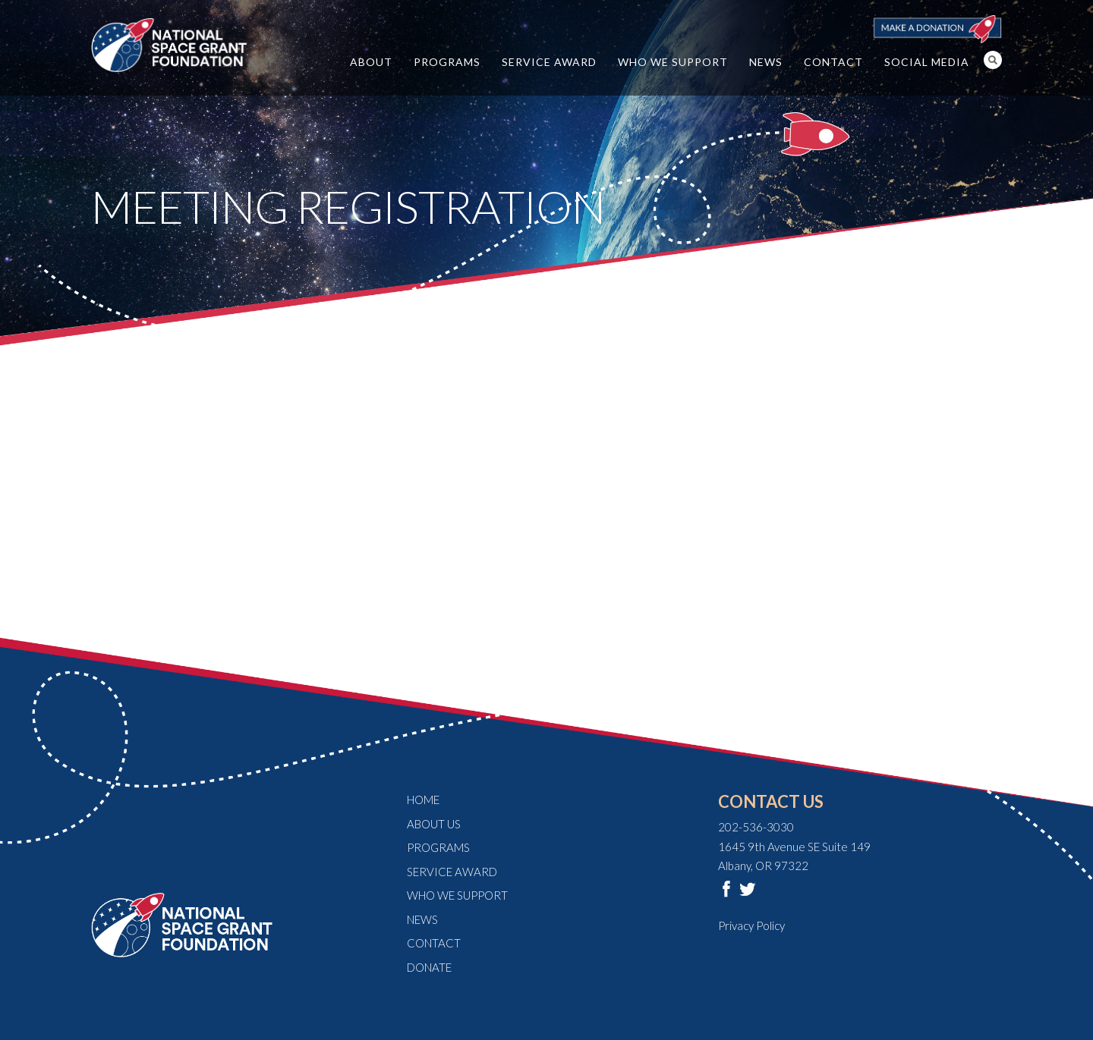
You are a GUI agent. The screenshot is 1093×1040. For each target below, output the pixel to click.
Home (423, 799)
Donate (429, 967)
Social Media (926, 61)
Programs (447, 61)
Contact (833, 61)
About (371, 61)
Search (993, 60)
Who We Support (673, 61)
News (766, 61)
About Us (434, 824)
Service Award (549, 61)
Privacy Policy (751, 925)
